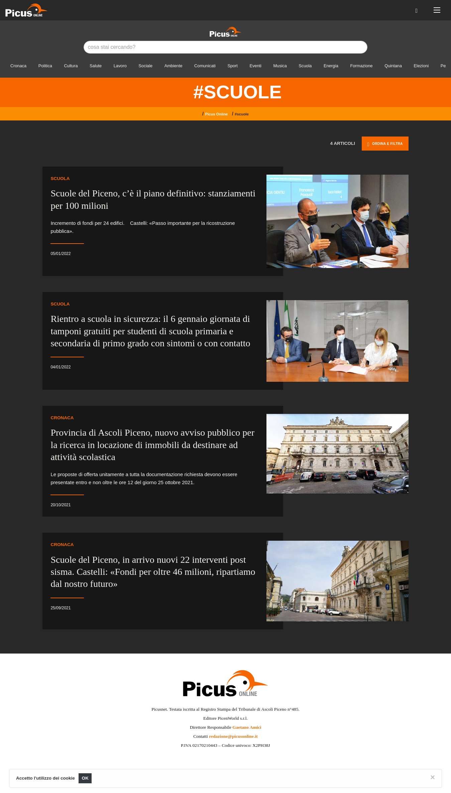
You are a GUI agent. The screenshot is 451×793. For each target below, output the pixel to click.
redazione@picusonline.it (233, 736)
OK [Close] (85, 778)
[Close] (433, 777)
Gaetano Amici (246, 727)
